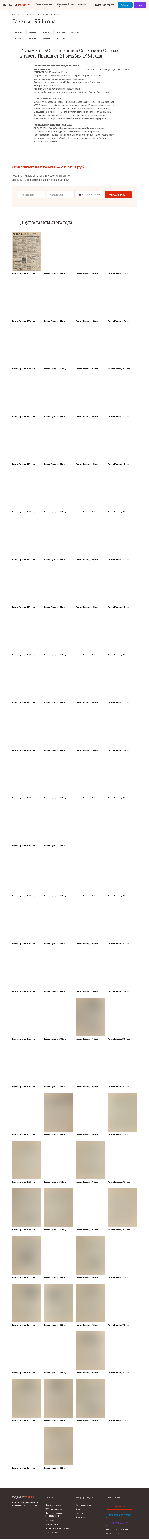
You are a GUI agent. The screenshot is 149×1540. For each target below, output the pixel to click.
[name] (61, 195)
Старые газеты (52, 1525)
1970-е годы (18, 38)
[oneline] (31, 195)
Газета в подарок (53, 1509)
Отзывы (79, 1509)
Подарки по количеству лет (58, 1529)
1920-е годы (18, 32)
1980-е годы (33, 38)
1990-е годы (47, 38)
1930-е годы (33, 32)
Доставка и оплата (85, 1505)
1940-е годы (47, 32)
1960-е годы (76, 32)
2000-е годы (62, 38)
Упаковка (82, 4)
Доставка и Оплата (65, 4)
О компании (81, 1517)
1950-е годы (62, 32)
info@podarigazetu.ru (115, 1534)
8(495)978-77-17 (104, 5)
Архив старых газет (44, 4)
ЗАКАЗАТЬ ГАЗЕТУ (118, 195)
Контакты (63, 6)
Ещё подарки (51, 1533)
